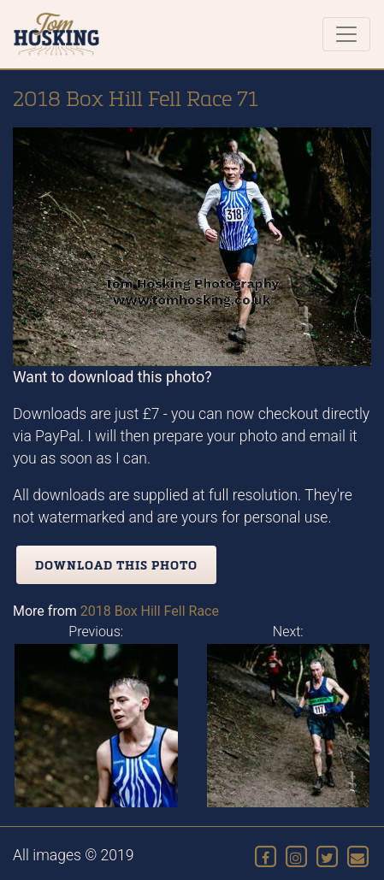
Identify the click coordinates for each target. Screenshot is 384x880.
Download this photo (116, 565)
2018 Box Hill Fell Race (149, 611)
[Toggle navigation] (346, 34)
